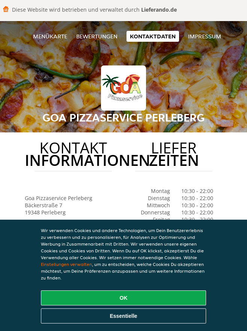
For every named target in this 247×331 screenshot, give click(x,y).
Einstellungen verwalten (66, 264)
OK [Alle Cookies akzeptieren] (124, 298)
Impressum (204, 36)
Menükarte (50, 36)
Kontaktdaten (153, 36)
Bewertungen (96, 36)
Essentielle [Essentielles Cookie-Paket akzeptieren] (123, 316)
